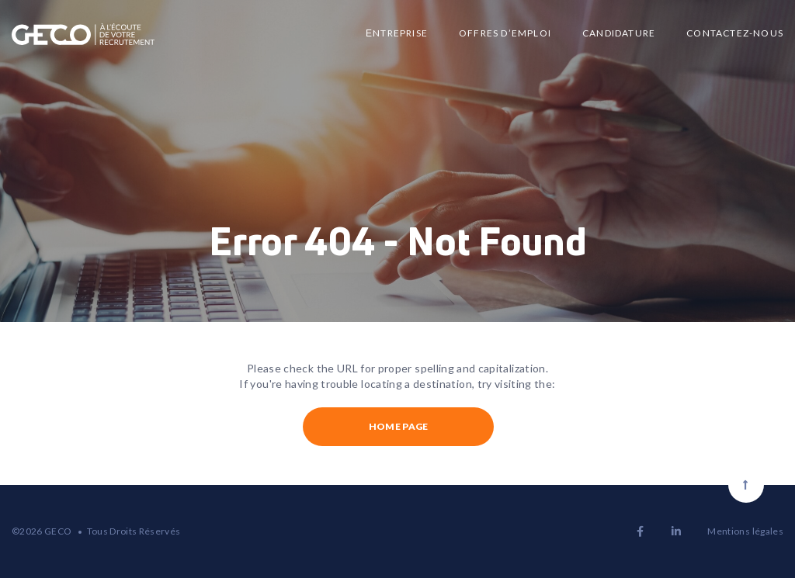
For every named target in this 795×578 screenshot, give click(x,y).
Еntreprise (397, 33)
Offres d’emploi (505, 33)
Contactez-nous (734, 33)
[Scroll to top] (746, 485)
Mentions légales (745, 531)
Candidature (618, 33)
